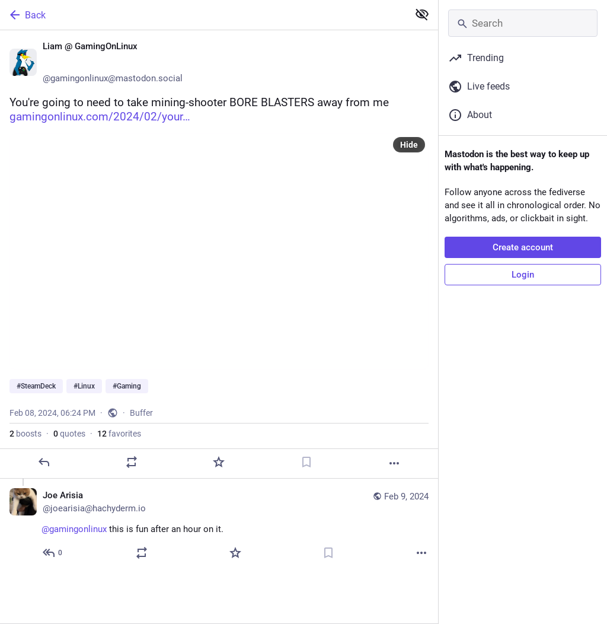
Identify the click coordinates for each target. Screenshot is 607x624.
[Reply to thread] (53, 553)
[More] (394, 463)
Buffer (141, 413)
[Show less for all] (422, 14)
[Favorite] (219, 462)
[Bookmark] (306, 462)
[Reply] (44, 462)
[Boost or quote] (131, 462)
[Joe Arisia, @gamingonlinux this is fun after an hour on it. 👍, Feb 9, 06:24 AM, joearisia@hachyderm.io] (219, 525)
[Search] (523, 23)
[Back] (203, 15)
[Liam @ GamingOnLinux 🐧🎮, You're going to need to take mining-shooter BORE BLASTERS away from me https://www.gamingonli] (219, 254)
